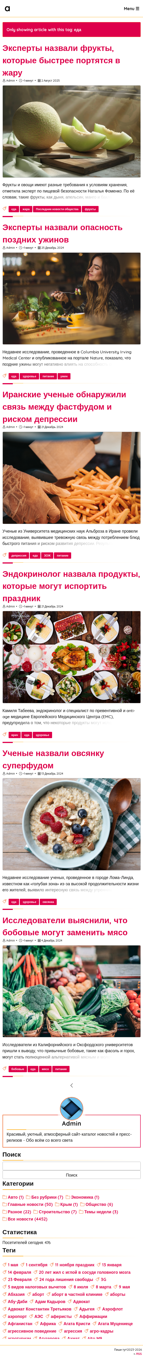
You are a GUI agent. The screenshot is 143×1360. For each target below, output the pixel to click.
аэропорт (17, 1316)
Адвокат (81, 1301)
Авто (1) (16, 1197)
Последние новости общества (57, 209)
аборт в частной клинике (77, 1294)
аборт (38, 1294)
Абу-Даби (17, 1301)
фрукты (90, 209)
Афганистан (20, 1323)
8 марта (103, 1286)
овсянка (48, 902)
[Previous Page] (71, 1085)
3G (103, 1279)
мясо (45, 1069)
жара (26, 209)
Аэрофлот (112, 1308)
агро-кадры (101, 1330)
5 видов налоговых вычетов (37, 1286)
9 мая (124, 1286)
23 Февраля (20, 1279)
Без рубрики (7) (47, 1197)
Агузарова (49, 1338)
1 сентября (36, 1264)
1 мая (13, 1264)
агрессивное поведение (32, 1330)
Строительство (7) (58, 1211)
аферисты (61, 1316)
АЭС (38, 1316)
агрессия (73, 1330)
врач (14, 735)
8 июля (81, 1286)
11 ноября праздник (74, 1264)
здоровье (29, 376)
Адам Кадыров (50, 1301)
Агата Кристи (76, 1323)
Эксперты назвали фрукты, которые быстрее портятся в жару (61, 60)
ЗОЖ (47, 555)
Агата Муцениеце (115, 1323)
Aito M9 (94, 1338)
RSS (139, 1354)
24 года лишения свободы (66, 1279)
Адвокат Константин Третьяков (40, 1308)
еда (14, 209)
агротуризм (19, 1338)
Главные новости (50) (30, 1204)
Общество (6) (99, 1204)
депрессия (19, 555)
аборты (118, 1294)
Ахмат (73, 1338)
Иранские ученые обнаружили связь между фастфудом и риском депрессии (64, 406)
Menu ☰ (131, 8)
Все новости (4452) (27, 1218)
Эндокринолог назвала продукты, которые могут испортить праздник (71, 586)
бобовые (17, 1069)
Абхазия (16, 1294)
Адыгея (86, 1308)
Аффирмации (93, 1316)
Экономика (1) (85, 1197)
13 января (112, 1264)
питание (48, 376)
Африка (48, 1323)
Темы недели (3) (101, 1211)
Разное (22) (19, 1211)
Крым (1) (69, 1204)
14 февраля (19, 1272)
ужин (64, 376)
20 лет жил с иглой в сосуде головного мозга (84, 1272)
